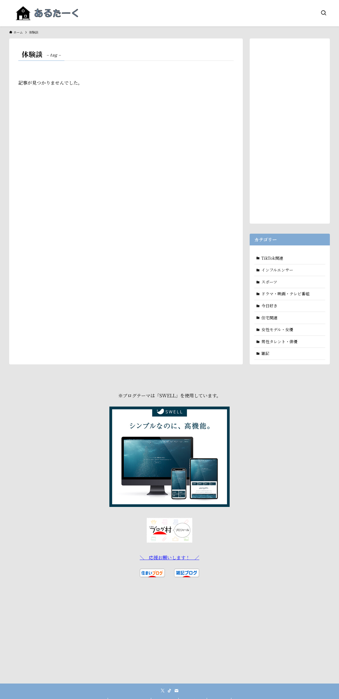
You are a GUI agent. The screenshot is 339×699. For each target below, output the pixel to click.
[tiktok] (169, 690)
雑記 (265, 353)
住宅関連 (269, 318)
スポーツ (269, 282)
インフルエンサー (277, 270)
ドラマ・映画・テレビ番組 (285, 293)
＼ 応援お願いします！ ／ (169, 557)
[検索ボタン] (323, 13)
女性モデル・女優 (277, 329)
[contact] (176, 690)
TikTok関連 (272, 258)
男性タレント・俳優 (279, 341)
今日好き (269, 306)
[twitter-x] (162, 690)
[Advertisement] (289, 129)
